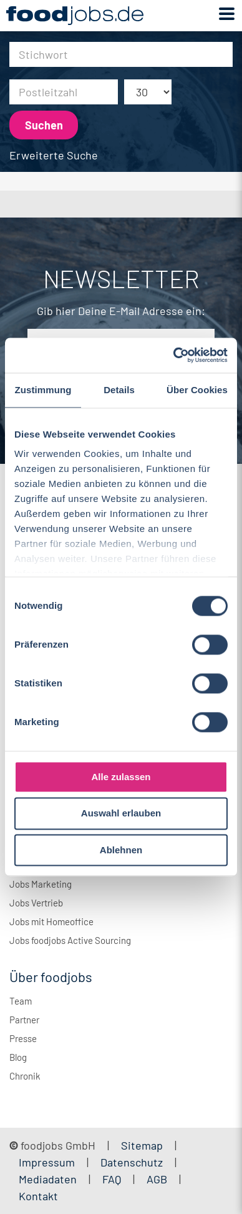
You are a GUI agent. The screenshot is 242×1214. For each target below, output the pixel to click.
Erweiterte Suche (53, 155)
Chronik (25, 1075)
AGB (158, 1179)
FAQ (111, 1179)
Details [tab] (119, 389)
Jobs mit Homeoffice (51, 921)
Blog (18, 1057)
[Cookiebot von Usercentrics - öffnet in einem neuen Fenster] (174, 355)
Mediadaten (48, 1179)
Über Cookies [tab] (197, 389)
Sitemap (142, 1145)
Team (20, 1000)
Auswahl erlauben (121, 813)
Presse (23, 1038)
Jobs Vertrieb (36, 902)
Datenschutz (132, 1162)
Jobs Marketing (40, 884)
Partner (24, 1019)
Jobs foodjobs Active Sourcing (70, 940)
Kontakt (38, 1196)
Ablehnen (121, 850)
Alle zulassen (120, 776)
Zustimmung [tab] (43, 389)
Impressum (47, 1162)
